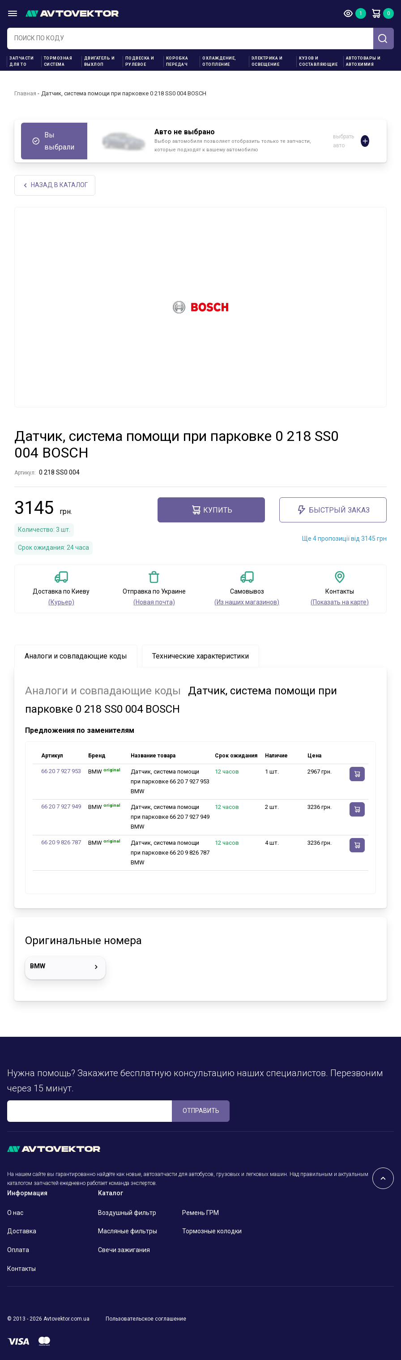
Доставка (21, 1231)
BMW (65, 966)
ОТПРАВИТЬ (201, 1110)
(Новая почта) (154, 602)
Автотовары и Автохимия (363, 61)
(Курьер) (61, 602)
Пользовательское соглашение (146, 1319)
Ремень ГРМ (200, 1212)
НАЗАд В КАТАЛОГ (55, 185)
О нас (15, 1212)
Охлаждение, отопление (219, 61)
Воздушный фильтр (127, 1212)
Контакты (21, 1268)
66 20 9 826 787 (61, 842)
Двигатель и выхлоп (99, 61)
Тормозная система (58, 61)
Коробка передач (177, 61)
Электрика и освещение (267, 61)
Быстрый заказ (333, 510)
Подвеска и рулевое (139, 61)
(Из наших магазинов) (246, 602)
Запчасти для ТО (21, 61)
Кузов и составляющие (318, 61)
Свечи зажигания (124, 1249)
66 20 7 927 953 (61, 771)
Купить (211, 510)
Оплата (18, 1249)
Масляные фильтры (127, 1231)
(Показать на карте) (340, 602)
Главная (25, 93)
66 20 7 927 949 (61, 806)
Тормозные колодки (212, 1231)
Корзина (376, 13)
